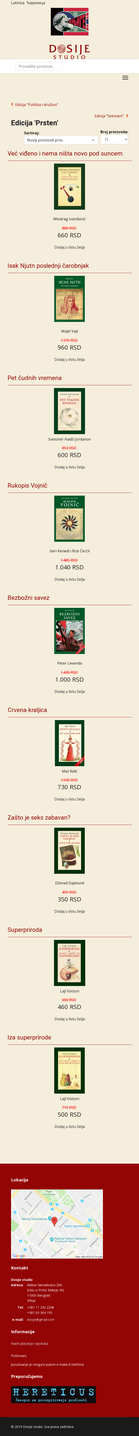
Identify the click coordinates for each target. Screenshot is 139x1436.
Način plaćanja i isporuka (29, 1343)
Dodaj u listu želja (69, 247)
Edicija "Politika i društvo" (36, 104)
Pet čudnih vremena (35, 378)
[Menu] (125, 78)
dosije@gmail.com (40, 1319)
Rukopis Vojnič (27, 485)
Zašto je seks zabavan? (39, 817)
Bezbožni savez (28, 597)
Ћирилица (35, 2)
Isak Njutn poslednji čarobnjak (48, 265)
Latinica (17, 2)
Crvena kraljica (27, 710)
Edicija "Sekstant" (109, 115)
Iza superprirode (29, 1037)
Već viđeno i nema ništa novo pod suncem (65, 153)
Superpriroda (25, 929)
